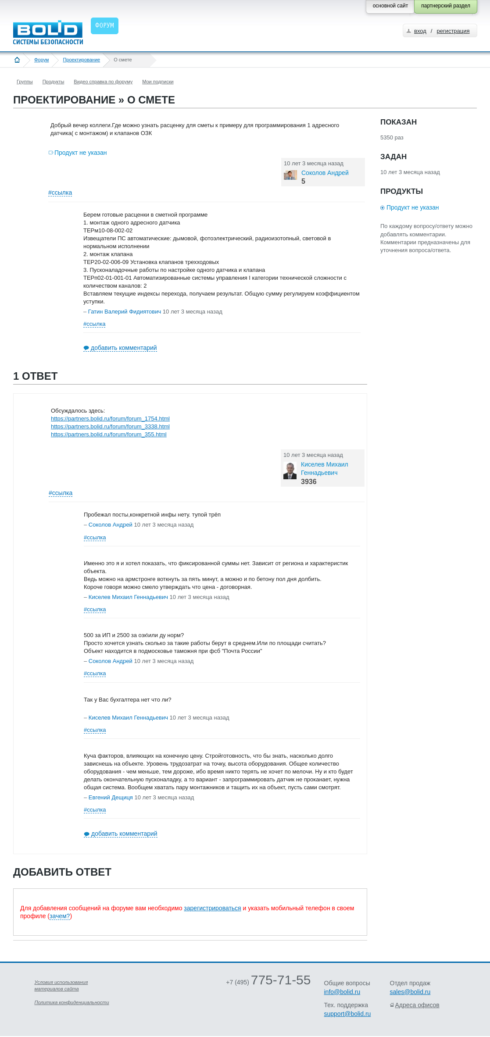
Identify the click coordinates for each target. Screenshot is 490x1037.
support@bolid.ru (347, 1013)
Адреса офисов (417, 1004)
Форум (41, 59)
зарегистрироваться (212, 908)
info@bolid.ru (342, 991)
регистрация (452, 31)
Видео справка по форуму (103, 81)
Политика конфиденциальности (72, 1002)
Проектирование (81, 59)
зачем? (60, 915)
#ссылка (60, 192)
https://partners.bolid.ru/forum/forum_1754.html (110, 418)
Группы (25, 81)
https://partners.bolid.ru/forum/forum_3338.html (110, 426)
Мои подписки (157, 81)
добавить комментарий (124, 347)
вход (420, 31)
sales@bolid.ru (410, 991)
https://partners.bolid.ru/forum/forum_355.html (109, 434)
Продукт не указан (80, 152)
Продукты (53, 81)
